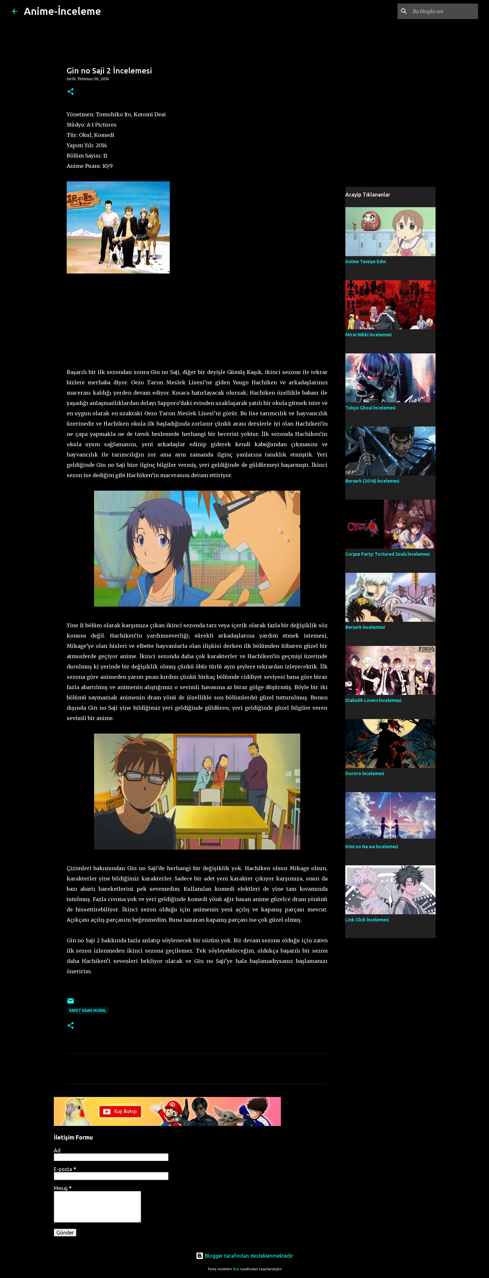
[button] (70, 92)
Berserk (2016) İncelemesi (372, 481)
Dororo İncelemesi (364, 773)
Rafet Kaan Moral (87, 1010)
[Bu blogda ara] (444, 11)
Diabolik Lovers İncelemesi (373, 700)
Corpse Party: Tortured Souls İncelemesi (387, 554)
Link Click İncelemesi (367, 919)
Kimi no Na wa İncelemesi (371, 846)
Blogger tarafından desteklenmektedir (244, 1256)
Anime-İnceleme (62, 11)
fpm (236, 1269)
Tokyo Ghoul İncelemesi (370, 407)
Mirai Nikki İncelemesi (368, 334)
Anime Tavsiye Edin (365, 261)
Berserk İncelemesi (365, 627)
